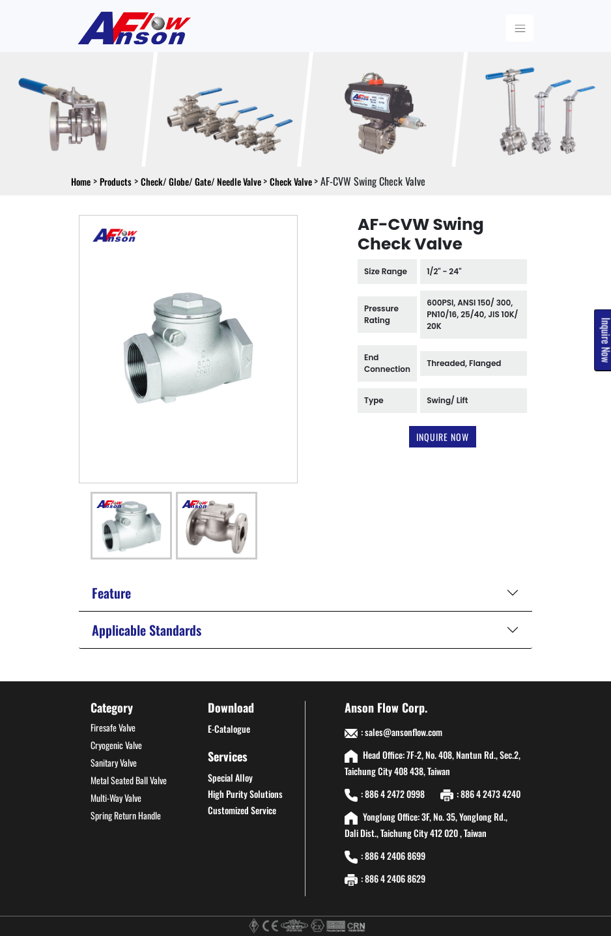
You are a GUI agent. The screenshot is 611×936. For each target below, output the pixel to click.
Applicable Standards (146, 630)
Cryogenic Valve (116, 745)
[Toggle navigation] (519, 28)
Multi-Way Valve (116, 797)
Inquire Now (442, 437)
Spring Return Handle (126, 815)
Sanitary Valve (114, 762)
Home (81, 181)
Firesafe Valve (113, 727)
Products (116, 181)
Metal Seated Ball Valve (129, 780)
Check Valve (292, 181)
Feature (111, 593)
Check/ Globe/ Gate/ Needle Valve (202, 181)
